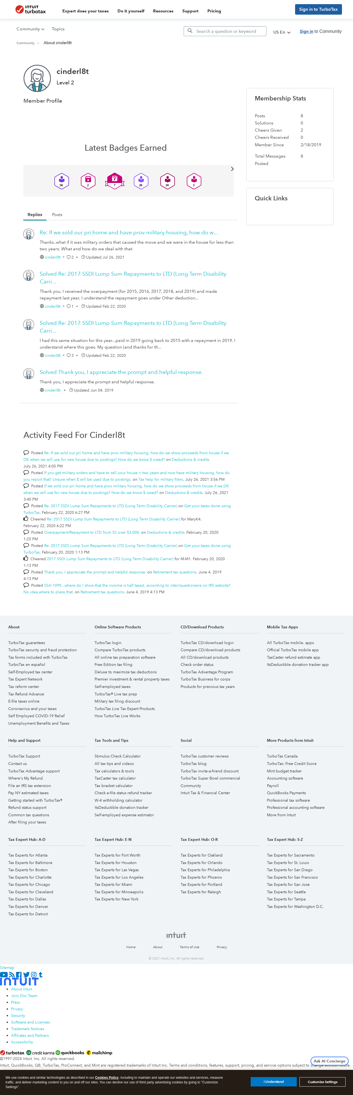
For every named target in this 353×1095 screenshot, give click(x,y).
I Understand (274, 1082)
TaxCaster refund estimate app (293, 657)
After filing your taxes (27, 822)
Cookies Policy (107, 1078)
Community (25, 43)
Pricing (214, 11)
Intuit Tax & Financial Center (205, 792)
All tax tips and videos (114, 763)
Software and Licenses (30, 1022)
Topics (58, 28)
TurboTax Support (24, 756)
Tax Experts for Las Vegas (117, 869)
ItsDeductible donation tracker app (298, 664)
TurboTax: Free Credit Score (292, 763)
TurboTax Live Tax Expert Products (125, 708)
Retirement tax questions (174, 572)
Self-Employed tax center (30, 671)
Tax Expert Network (25, 679)
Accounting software (285, 778)
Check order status (197, 664)
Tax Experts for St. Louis (288, 862)
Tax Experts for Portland (201, 884)
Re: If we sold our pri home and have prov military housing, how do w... (129, 232)
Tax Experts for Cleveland (30, 891)
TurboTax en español (26, 664)
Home (131, 947)
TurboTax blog (194, 763)
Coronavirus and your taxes (32, 708)
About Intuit (21, 989)
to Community (321, 31)
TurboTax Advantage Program (207, 671)
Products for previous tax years (208, 686)
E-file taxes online (23, 701)
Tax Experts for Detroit (28, 913)
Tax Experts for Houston (116, 862)
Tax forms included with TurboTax (38, 657)
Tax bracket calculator (114, 785)
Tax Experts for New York (116, 899)
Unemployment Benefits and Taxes (38, 723)
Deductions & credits (190, 459)
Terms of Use (189, 947)
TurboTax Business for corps (205, 679)
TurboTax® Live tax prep (116, 694)
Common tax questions (28, 814)
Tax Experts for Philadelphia (205, 869)
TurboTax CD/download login (207, 642)
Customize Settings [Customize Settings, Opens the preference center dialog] (322, 1082)
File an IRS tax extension (29, 785)
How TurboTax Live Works (117, 715)
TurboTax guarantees (26, 642)
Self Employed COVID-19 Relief (36, 715)
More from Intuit (281, 814)
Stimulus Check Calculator (118, 756)
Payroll (273, 785)
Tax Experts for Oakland (202, 855)
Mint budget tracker (284, 771)
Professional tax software (288, 800)
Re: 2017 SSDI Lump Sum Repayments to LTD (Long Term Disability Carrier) (110, 505)
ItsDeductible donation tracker (121, 807)
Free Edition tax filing (113, 664)
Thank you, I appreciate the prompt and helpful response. (121, 372)
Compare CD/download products (210, 649)
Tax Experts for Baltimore (30, 862)
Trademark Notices (27, 1028)
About (157, 947)
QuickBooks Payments (286, 792)
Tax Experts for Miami (113, 884)
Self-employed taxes (112, 686)
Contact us (17, 763)
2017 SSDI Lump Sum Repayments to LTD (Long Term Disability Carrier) (110, 558)
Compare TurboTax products (120, 649)
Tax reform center (23, 686)
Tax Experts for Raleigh (201, 891)
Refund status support (27, 807)
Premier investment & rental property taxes (132, 679)
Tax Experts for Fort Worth (117, 855)
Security (18, 1015)
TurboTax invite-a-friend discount (210, 771)
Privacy (222, 947)
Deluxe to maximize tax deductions (126, 671)
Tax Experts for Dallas (27, 899)
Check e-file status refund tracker (123, 792)
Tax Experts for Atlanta (27, 855)
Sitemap (7, 967)
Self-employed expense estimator (124, 814)
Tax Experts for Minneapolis (119, 891)
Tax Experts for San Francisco (292, 877)
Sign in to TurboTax (318, 9)
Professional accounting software (296, 807)
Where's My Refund (25, 778)
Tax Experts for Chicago (29, 884)
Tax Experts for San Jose (288, 884)
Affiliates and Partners (30, 1035)
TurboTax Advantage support (34, 771)
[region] (176, 1082)
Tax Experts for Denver (28, 906)
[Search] (225, 31)
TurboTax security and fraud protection (42, 649)
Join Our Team (24, 995)
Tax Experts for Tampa (286, 899)
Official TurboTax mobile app (293, 649)
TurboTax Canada (282, 756)
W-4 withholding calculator (118, 800)
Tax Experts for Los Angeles (119, 877)
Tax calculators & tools (114, 771)
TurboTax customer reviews (205, 756)
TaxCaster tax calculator (115, 778)
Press (15, 1002)
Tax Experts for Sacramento (291, 855)
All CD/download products (205, 657)
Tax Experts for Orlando (202, 862)
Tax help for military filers (160, 479)
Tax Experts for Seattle (286, 891)
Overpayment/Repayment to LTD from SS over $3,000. (92, 532)
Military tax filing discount (117, 701)
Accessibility (22, 1042)
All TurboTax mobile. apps (290, 642)
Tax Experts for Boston (28, 869)
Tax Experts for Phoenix (201, 877)
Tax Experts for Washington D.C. (295, 906)
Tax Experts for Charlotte (30, 877)
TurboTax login (108, 642)
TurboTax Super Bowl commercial (210, 778)
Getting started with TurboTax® (35, 800)
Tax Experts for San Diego (290, 869)
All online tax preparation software (125, 657)
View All (128, 168)
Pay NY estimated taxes (28, 792)
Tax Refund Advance (26, 694)
